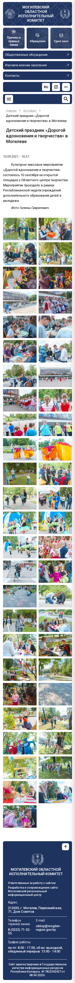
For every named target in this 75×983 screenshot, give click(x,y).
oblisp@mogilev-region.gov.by (48, 928)
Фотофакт (30, 110)
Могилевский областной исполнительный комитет (36, 13)
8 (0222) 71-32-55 (19, 931)
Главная (11, 110)
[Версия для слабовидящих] (66, 87)
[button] (20, 229)
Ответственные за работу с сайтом (32, 883)
